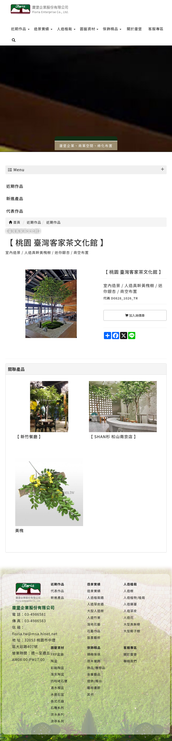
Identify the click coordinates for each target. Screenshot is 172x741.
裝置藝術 (94, 637)
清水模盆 (57, 687)
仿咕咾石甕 (59, 681)
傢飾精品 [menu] (112, 28)
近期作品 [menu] (20, 28)
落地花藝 (94, 624)
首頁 (14, 222)
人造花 (128, 617)
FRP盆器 (57, 654)
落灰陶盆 (57, 674)
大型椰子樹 (131, 631)
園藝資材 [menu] (89, 28)
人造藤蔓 (130, 604)
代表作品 (14, 211)
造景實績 (94, 591)
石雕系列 (57, 707)
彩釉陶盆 (57, 667)
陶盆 (54, 661)
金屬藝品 (94, 674)
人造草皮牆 (95, 604)
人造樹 (128, 591)
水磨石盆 (57, 694)
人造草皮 (130, 611)
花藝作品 (94, 631)
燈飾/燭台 (94, 681)
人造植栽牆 (95, 597)
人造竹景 (94, 617)
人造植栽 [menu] (66, 28)
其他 (90, 694)
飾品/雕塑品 (96, 667)
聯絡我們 (130, 661)
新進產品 (14, 198)
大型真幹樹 (131, 624)
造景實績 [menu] (43, 28)
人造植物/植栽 (134, 597)
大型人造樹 (95, 611)
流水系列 (57, 714)
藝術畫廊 (94, 687)
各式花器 (57, 701)
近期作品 (14, 186)
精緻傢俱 (94, 654)
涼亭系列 (57, 721)
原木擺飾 (94, 661)
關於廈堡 (130, 654)
